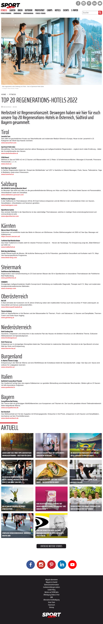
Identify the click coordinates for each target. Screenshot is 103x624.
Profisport (39, 10)
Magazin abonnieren (51, 579)
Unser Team (51, 602)
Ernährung (17, 13)
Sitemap (51, 607)
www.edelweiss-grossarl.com (12, 195)
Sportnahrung (28, 13)
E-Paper (74, 10)
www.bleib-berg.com (9, 257)
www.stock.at (6, 164)
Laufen (12, 10)
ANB (51, 597)
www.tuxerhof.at (7, 174)
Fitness (4, 10)
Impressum (51, 604)
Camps (49, 10)
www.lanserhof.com (8, 143)
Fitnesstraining (6, 13)
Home (3, 94)
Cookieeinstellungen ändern (51, 587)
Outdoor (28, 10)
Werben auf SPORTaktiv (52, 592)
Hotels (58, 10)
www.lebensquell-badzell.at (11, 307)
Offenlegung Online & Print (51, 594)
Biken (20, 10)
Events (66, 10)
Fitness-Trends (40, 13)
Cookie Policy (51, 589)
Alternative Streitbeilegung (51, 599)
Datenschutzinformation (51, 584)
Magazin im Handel (51, 582)
